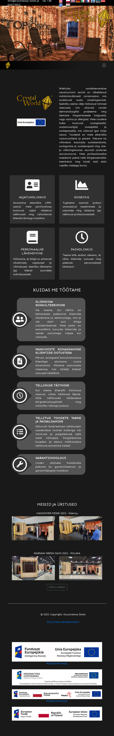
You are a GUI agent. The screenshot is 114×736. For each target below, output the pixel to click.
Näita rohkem (57, 587)
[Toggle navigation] (104, 65)
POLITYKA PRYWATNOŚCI (63, 622)
